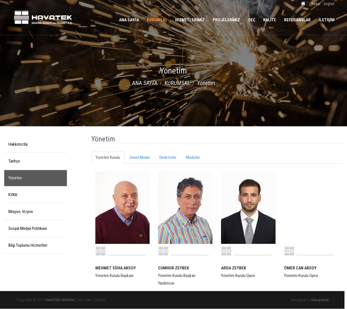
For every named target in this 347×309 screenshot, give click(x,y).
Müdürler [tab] (193, 157)
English (329, 4)
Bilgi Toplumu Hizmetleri (27, 245)
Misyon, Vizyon (20, 211)
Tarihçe (14, 161)
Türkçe (315, 4)
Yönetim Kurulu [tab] (108, 157)
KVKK (12, 194)
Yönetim (15, 177)
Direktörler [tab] (167, 157)
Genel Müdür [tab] (140, 157)
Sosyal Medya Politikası (27, 228)
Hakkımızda (18, 144)
